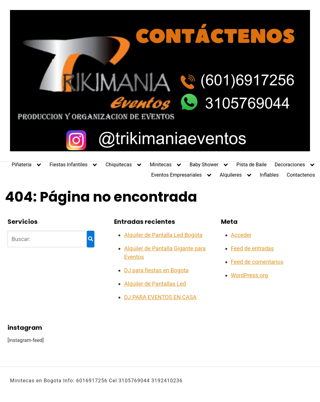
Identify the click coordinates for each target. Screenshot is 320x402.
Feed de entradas (252, 248)
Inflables (269, 175)
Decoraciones (290, 165)
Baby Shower (204, 165)
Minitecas (161, 165)
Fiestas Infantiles (68, 165)
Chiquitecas (119, 165)
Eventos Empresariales (176, 175)
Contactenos (301, 175)
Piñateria (22, 165)
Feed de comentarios (257, 262)
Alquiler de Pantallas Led (155, 283)
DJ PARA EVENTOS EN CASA (160, 297)
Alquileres (231, 175)
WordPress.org (249, 275)
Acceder (241, 235)
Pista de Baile (252, 165)
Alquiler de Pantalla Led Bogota (163, 235)
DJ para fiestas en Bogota (156, 270)
